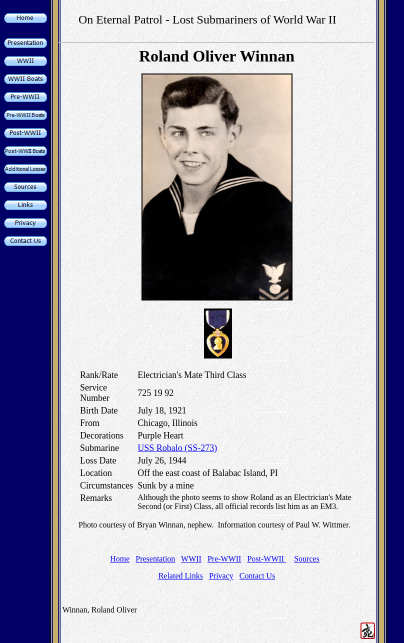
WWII (191, 558)
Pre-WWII (225, 558)
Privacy (221, 576)
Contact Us (258, 576)
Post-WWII (266, 558)
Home (120, 558)
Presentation (155, 558)
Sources (307, 558)
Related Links (180, 576)
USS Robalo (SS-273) (177, 448)
